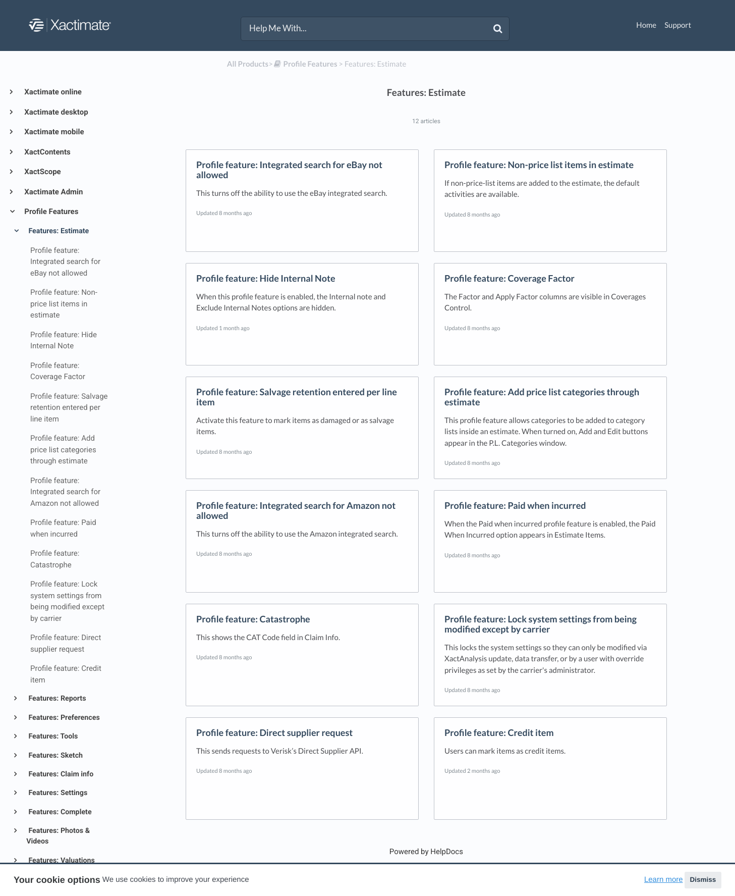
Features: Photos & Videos (58, 836)
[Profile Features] (305, 64)
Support (677, 25)
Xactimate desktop (55, 112)
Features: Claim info (60, 774)
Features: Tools (52, 736)
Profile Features (50, 211)
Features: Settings (57, 793)
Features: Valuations (61, 861)
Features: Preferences (63, 718)
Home (646, 25)
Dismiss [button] (703, 879)
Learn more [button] (663, 879)
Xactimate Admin (53, 191)
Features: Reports (56, 699)
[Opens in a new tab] (426, 851)
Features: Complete (59, 812)
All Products (247, 64)
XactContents (47, 151)
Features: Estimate (58, 231)
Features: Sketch (55, 756)
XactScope (42, 171)
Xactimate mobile (53, 131)
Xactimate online (52, 91)
